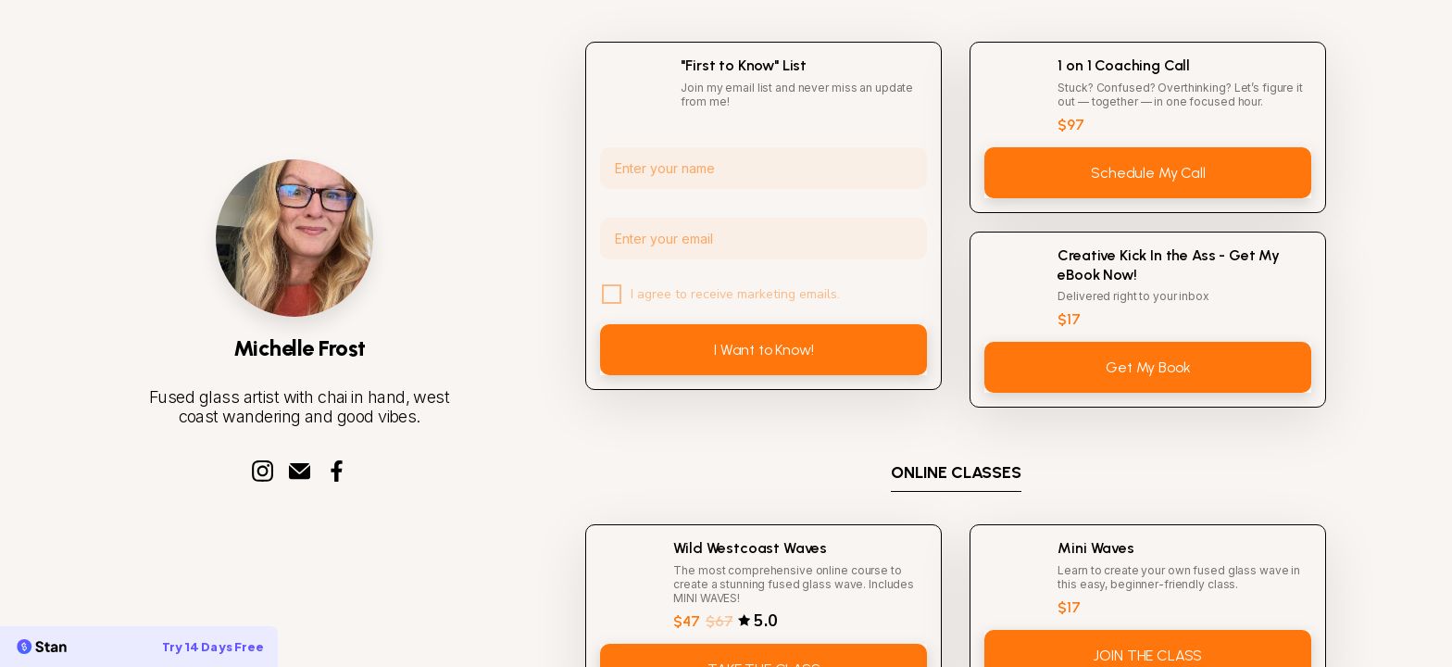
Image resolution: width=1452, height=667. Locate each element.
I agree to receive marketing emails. (735, 294)
